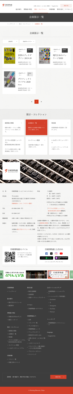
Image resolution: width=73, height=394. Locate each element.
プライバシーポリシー (34, 351)
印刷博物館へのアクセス (35, 308)
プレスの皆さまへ (33, 326)
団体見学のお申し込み (34, 335)
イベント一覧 (12, 359)
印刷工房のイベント (14, 362)
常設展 (10, 337)
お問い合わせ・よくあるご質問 (36, 339)
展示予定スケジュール (23, 229)
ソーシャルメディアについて (54, 261)
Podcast (52, 311)
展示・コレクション (40, 9)
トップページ (11, 24)
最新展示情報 (44, 223)
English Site (51, 336)
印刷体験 (52, 9)
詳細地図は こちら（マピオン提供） (22, 203)
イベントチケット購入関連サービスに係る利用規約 (36, 347)
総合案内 (18, 9)
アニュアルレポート (34, 332)
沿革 (29, 319)
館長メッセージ (13, 319)
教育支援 (60, 9)
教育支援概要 (32, 291)
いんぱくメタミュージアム (16, 348)
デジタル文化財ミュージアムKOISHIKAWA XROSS (16, 341)
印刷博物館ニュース (34, 329)
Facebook (52, 299)
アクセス (68, 9)
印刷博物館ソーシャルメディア (56, 292)
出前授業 (31, 294)
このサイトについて (34, 343)
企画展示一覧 (12, 334)
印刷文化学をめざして (14, 316)
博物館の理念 (28, 9)
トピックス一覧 (32, 322)
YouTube (52, 308)
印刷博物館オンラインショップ (56, 323)
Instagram (53, 305)
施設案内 (11, 305)
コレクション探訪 (13, 345)
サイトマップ (32, 354)
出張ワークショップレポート (36, 297)
